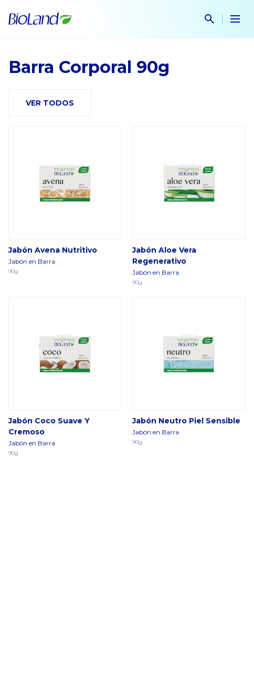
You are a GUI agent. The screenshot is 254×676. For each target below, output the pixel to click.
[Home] (39, 19)
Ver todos (50, 103)
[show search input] (209, 18)
